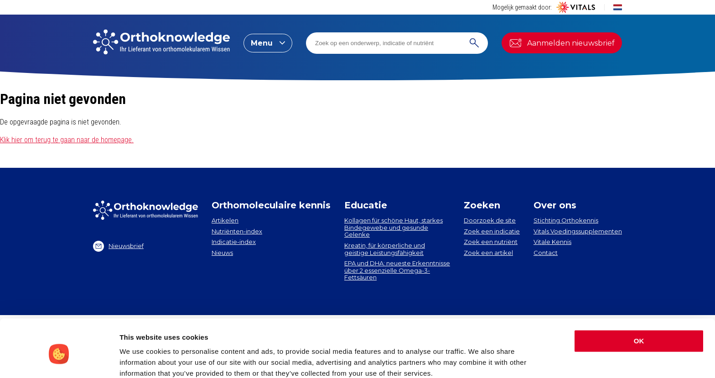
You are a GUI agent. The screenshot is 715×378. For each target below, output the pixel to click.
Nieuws (222, 252)
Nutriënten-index (237, 231)
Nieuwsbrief (118, 246)
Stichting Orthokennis (566, 220)
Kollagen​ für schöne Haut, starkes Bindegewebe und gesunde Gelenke (393, 227)
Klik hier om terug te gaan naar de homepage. (67, 139)
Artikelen (225, 220)
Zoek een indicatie (492, 231)
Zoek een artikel (488, 252)
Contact (546, 252)
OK (639, 302)
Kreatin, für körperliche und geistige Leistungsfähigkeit (384, 249)
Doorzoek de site (490, 220)
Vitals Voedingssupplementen (578, 231)
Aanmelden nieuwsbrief (562, 42)
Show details (140, 360)
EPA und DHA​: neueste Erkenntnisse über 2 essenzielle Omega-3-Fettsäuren (397, 270)
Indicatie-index (234, 241)
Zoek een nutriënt (491, 241)
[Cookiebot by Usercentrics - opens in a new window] (59, 360)
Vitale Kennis (552, 241)
